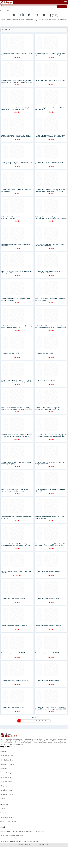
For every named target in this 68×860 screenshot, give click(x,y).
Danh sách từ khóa (6, 781)
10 (46, 721)
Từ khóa (9, 10)
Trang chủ (2, 10)
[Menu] (65, 2)
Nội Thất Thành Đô (43, 845)
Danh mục (3, 768)
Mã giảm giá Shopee (6, 794)
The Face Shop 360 (18, 841)
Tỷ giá (11, 841)
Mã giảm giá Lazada (6, 790)
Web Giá (32, 841)
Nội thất (2, 808)
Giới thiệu (3, 751)
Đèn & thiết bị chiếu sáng (8, 821)
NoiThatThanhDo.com (31, 845)
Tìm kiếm (62, 7)
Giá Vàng (26, 841)
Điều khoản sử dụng (6, 760)
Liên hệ (2, 799)
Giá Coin (37, 841)
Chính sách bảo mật (6, 756)
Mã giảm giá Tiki (5, 786)
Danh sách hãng (5, 773)
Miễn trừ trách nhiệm (7, 764)
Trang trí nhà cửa (5, 813)
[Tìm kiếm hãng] (29, 6)
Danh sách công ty (6, 777)
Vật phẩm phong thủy (7, 817)
